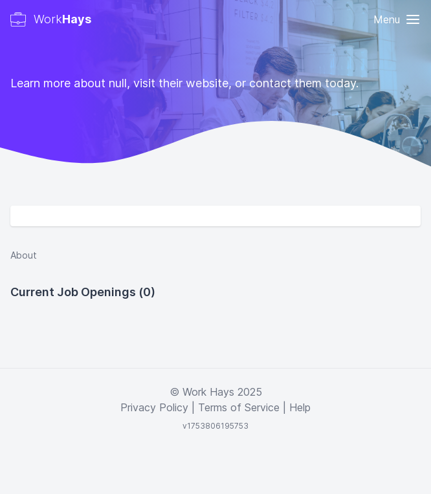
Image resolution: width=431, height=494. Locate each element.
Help (300, 407)
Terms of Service (239, 407)
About (23, 255)
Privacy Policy (154, 407)
